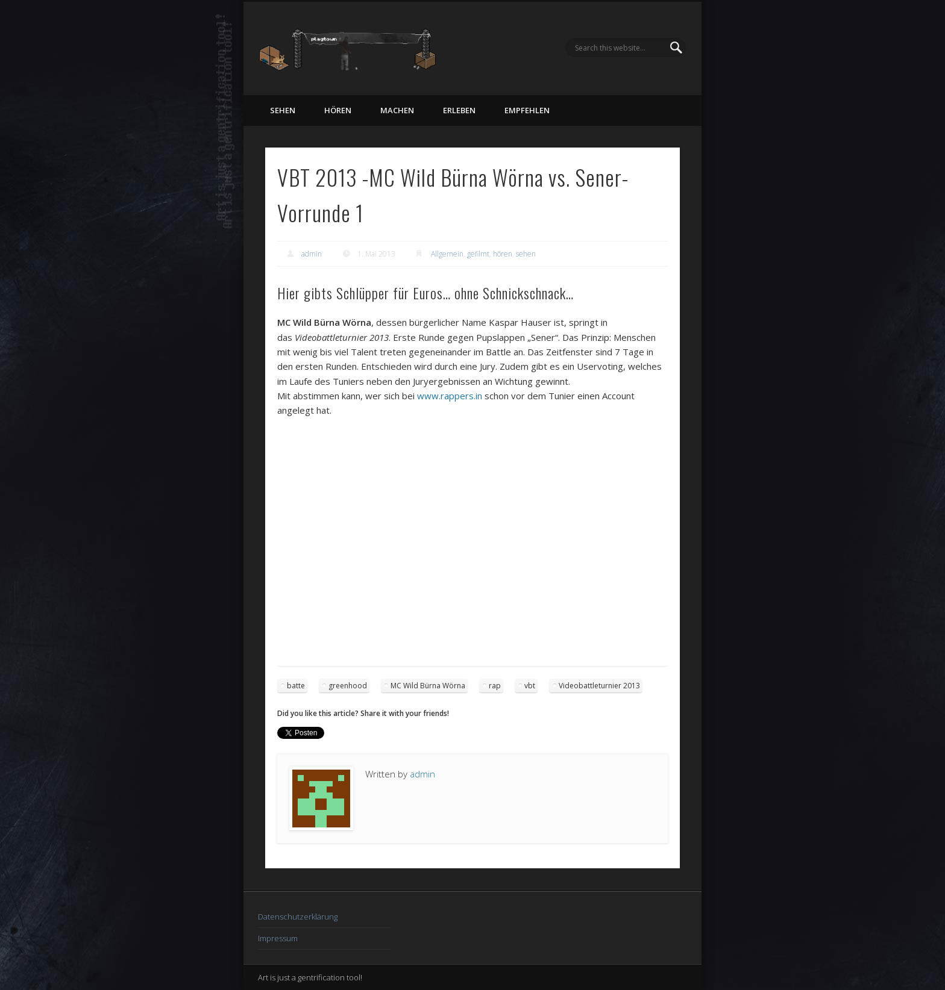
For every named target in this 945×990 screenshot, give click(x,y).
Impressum (278, 938)
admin (311, 254)
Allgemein (447, 254)
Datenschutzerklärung (298, 916)
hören (337, 110)
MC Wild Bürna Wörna (428, 685)
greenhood (347, 685)
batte (296, 685)
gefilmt (478, 254)
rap (495, 685)
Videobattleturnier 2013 (599, 685)
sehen (282, 110)
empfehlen (527, 110)
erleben (459, 110)
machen (397, 110)
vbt (529, 685)
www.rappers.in (449, 396)
